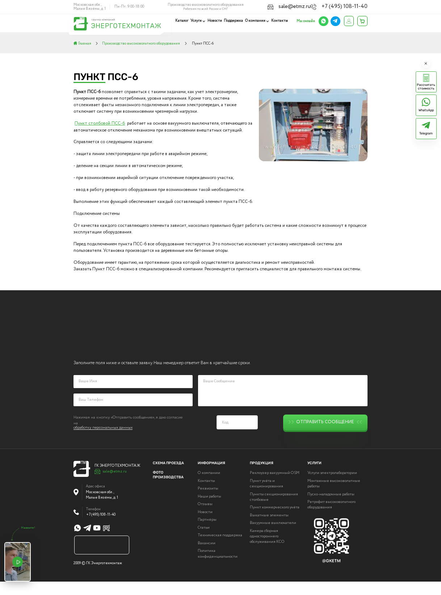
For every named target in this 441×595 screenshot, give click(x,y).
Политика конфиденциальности (218, 567)
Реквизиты (208, 502)
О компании (255, 21)
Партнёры (207, 533)
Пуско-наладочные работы (330, 508)
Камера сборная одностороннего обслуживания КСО (267, 550)
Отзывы (205, 518)
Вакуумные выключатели (273, 536)
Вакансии (206, 556)
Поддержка (234, 21)
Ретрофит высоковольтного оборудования (331, 518)
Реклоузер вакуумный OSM (274, 487)
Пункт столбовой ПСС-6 (100, 123)
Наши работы (209, 510)
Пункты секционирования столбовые (274, 510)
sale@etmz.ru (314, 6)
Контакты (279, 21)
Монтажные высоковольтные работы (333, 497)
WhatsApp (426, 110)
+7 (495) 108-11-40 (353, 6)
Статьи (204, 541)
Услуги (197, 21)
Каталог (183, 21)
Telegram (426, 133)
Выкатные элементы (269, 529)
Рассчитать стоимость (426, 86)
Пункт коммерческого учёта (274, 521)
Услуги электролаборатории (332, 487)
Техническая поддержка (220, 549)
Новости (216, 21)
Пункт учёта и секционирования (266, 497)
